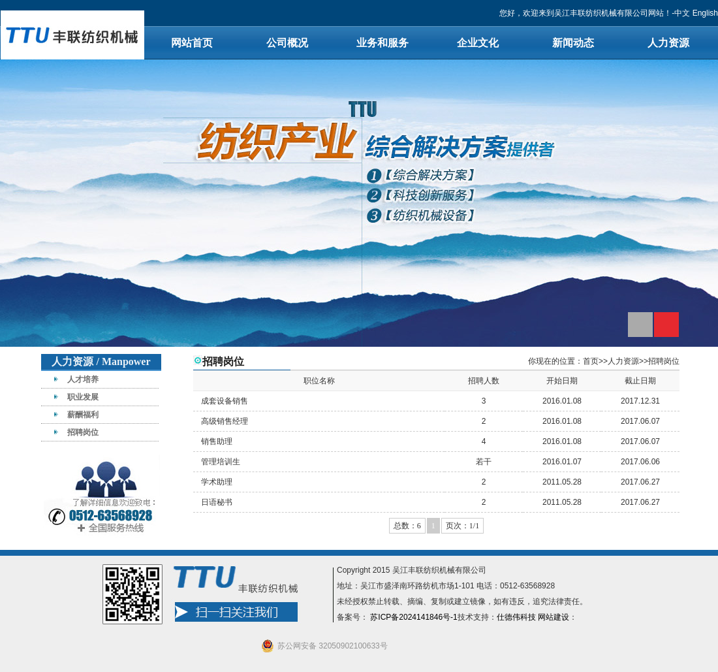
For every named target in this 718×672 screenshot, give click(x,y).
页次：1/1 (462, 525)
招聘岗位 (83, 432)
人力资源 (668, 42)
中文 (682, 13)
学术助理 (216, 482)
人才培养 (83, 379)
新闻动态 (573, 42)
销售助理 (216, 441)
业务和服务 (382, 42)
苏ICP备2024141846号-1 (413, 617)
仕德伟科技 (516, 617)
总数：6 (407, 525)
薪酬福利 (83, 414)
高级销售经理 (224, 421)
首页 (591, 361)
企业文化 (478, 42)
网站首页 (192, 42)
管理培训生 (220, 461)
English (705, 13)
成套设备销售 (224, 401)
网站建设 (553, 617)
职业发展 (83, 397)
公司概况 (287, 42)
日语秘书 (216, 502)
